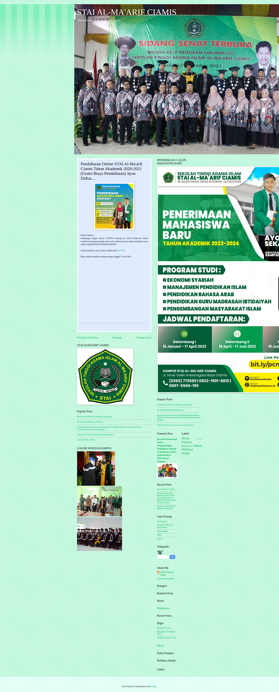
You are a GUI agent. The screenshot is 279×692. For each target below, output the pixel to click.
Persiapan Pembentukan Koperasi (90, 422)
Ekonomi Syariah (164, 628)
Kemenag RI (162, 521)
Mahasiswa (163, 608)
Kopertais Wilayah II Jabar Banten (165, 526)
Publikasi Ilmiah (187, 451)
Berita (160, 645)
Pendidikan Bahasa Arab (166, 638)
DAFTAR (121, 250)
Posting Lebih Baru (87, 337)
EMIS (159, 535)
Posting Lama (144, 337)
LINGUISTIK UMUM (86, 440)
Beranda (117, 337)
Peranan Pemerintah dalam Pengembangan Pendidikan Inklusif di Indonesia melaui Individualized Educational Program (178, 417)
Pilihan (197, 446)
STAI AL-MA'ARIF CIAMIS (127, 12)
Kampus (187, 442)
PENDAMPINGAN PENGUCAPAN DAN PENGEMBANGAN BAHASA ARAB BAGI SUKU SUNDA (166, 498)
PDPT (159, 539)
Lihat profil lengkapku (166, 579)
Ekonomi (199, 439)
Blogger (153, 686)
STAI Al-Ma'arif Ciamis (167, 573)
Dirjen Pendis (162, 531)
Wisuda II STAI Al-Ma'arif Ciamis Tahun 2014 (95, 435)
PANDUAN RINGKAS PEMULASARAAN (94, 417)
